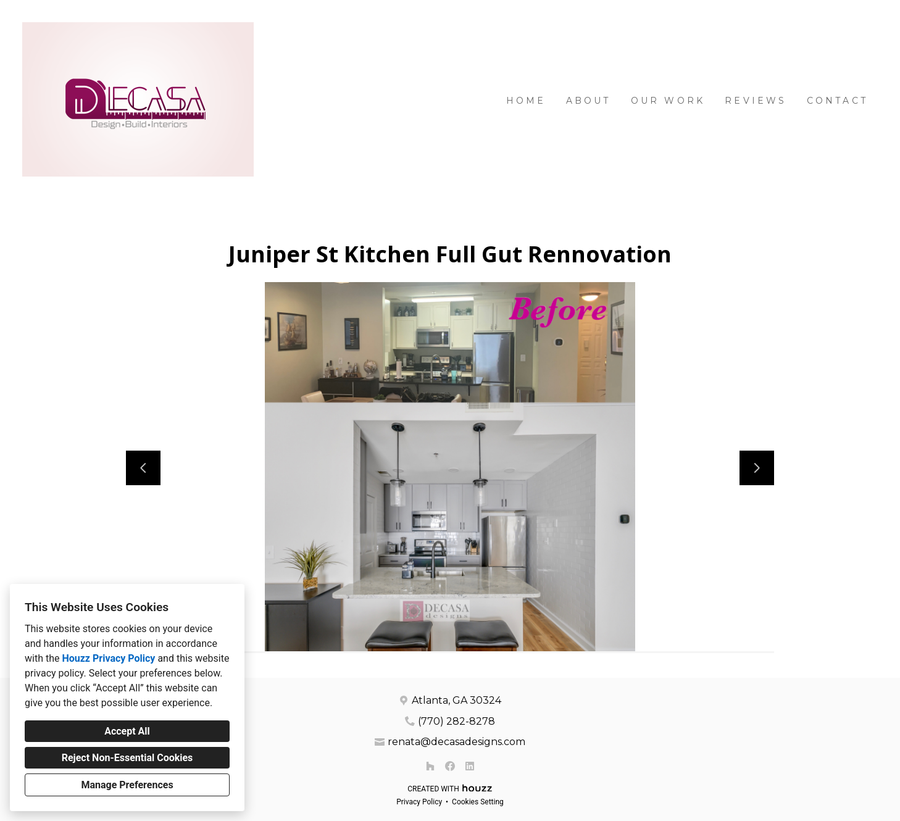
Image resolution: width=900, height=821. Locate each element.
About (588, 100)
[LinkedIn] (470, 766)
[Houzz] (430, 766)
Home (526, 100)
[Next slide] (757, 468)
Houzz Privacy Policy (108, 658)
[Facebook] (450, 766)
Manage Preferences (127, 785)
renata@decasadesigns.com (456, 742)
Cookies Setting (478, 802)
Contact (837, 100)
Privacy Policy (419, 802)
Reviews (755, 100)
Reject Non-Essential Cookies (127, 758)
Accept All (127, 731)
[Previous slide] (143, 468)
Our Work (668, 100)
